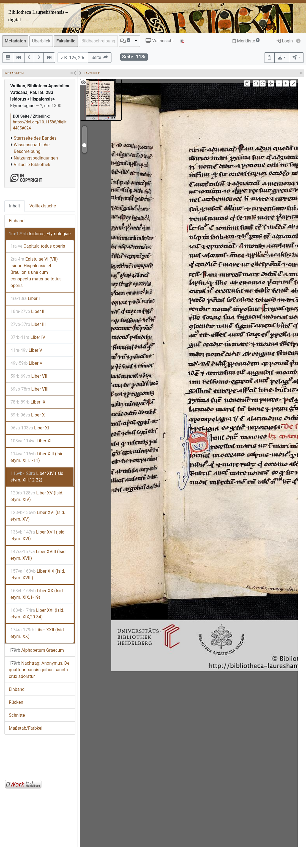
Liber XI (29, 428)
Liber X (27, 415)
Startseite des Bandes (35, 138)
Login (285, 41)
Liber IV (27, 337)
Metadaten (15, 41)
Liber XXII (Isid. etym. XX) (37, 633)
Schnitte (17, 715)
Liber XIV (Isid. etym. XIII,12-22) (37, 477)
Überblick (41, 41)
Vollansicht (160, 40)
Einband (16, 220)
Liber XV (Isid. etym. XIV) (36, 496)
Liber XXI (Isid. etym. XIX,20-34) (37, 613)
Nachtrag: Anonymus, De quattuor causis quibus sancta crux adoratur (39, 670)
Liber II (27, 311)
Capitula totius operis (37, 246)
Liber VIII (29, 389)
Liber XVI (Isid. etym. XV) (37, 516)
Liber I (25, 298)
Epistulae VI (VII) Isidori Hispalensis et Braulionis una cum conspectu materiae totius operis (36, 272)
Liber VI (26, 363)
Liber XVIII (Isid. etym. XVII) (38, 555)
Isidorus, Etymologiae (40, 233)
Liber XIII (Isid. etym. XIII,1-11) (37, 457)
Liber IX (27, 402)
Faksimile (65, 41)
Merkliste (246, 41)
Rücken (16, 702)
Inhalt (14, 206)
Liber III (28, 324)
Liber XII (31, 440)
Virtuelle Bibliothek (32, 164)
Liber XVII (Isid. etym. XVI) (37, 535)
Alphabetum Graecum (36, 650)
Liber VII (28, 376)
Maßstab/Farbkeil (26, 728)
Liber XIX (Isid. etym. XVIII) (37, 574)
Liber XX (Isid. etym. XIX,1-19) (37, 594)
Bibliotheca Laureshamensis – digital (38, 15)
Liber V (26, 350)
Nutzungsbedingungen (36, 158)
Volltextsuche (42, 206)
